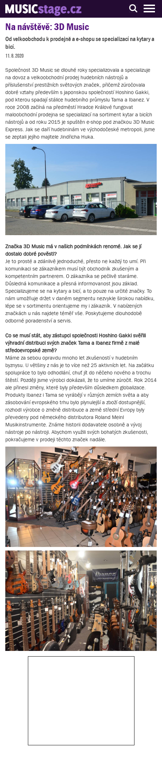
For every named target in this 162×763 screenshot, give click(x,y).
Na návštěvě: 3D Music (47, 26)
